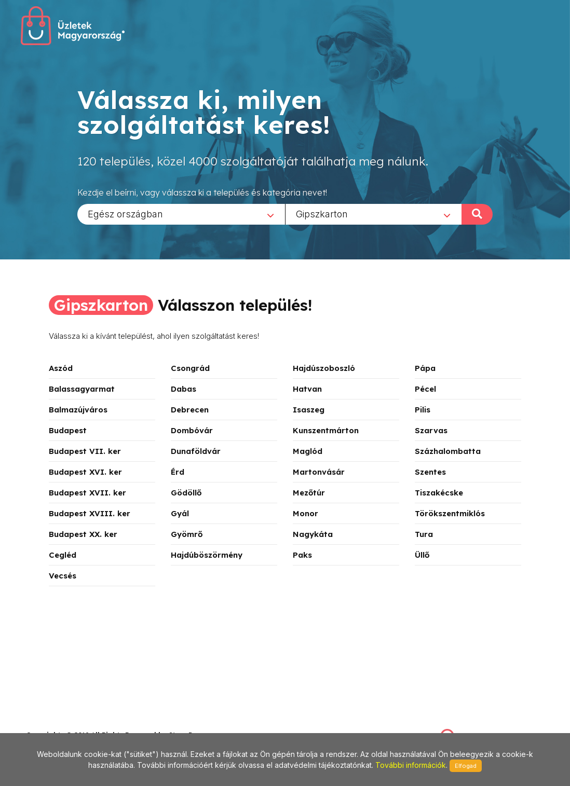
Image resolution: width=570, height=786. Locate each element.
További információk (410, 765)
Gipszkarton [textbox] (322, 213)
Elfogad (466, 765)
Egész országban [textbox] (125, 213)
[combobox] (181, 213)
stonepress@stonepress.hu (68, 723)
